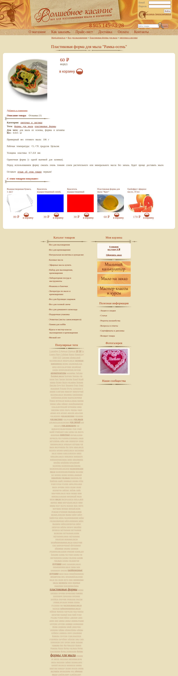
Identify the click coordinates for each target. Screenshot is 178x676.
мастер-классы (67, 499)
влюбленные (77, 394)
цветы (53, 662)
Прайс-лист (84, 32)
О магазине (37, 32)
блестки (53, 385)
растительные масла (72, 605)
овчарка (67, 548)
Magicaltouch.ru (58, 37)
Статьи (103, 315)
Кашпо (71, 354)
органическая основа (57, 551)
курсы (58, 484)
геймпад (64, 404)
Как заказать (60, 32)
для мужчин (68, 419)
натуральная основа (71, 533)
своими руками (77, 621)
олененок (74, 548)
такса (77, 639)
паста (61, 573)
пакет (64, 564)
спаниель (63, 633)
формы (80, 651)
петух (66, 580)
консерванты (78, 459)
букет (76, 385)
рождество (68, 611)
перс (63, 576)
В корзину (67, 71)
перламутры (55, 576)
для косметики (67, 416)
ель (76, 432)
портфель (54, 599)
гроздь (67, 410)
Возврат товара (107, 336)
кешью (60, 453)
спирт (69, 633)
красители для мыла (60, 477)
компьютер (78, 456)
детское (64, 413)
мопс (76, 505)
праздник (62, 599)
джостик (71, 413)
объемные (59, 548)
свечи (51, 621)
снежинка (54, 630)
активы (65, 364)
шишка (79, 665)
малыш (74, 493)
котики (64, 475)
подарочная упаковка (74, 593)
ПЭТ (59, 357)
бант (57, 379)
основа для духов (66, 554)
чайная (68, 662)
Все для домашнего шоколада (63, 309)
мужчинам (63, 511)
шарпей (55, 665)
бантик (62, 379)
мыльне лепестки (58, 514)
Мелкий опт (55, 337)
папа (78, 567)
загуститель (54, 441)
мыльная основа (75, 511)
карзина (60, 450)
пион (70, 583)
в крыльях (77, 388)
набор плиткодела (68, 524)
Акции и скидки (108, 310)
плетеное (54, 593)
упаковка (55, 645)
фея (65, 645)
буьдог (69, 388)
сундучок (63, 636)
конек (70, 459)
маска (79, 496)
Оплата (123, 32)
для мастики (56, 419)
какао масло (78, 447)
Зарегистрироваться (163, 14)
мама (80, 493)
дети (58, 413)
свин (56, 621)
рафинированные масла (70, 608)
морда (80, 505)
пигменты (63, 583)
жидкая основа (76, 435)
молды (63, 505)
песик (60, 580)
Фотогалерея (114, 343)
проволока (71, 599)
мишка (52, 505)
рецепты (60, 611)
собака (61, 630)
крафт (60, 481)
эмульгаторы (65, 671)
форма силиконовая (68, 651)
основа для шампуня (70, 560)
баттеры (69, 379)
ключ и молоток (69, 453)
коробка (57, 462)
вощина (80, 400)
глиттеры (55, 410)
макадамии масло (59, 493)
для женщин (55, 416)
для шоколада (68, 425)
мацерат (54, 502)
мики (60, 502)
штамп (68, 668)
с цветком (74, 617)
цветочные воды (75, 659)
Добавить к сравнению (17, 110)
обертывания (75, 545)
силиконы (62, 627)
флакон (78, 645)
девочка (73, 410)
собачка (80, 630)
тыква (72, 642)
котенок (58, 475)
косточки (79, 472)
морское (64, 508)
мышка (68, 514)
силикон (69, 624)
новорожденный (63, 545)
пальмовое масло (74, 564)
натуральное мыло (61, 536)
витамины (68, 394)
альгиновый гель (75, 364)
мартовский (71, 496)
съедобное (63, 639)
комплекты (69, 456)
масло (58, 499)
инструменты (60, 447)
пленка (80, 590)
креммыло (68, 481)
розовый (63, 614)
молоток (70, 505)
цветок (56, 659)
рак (61, 605)
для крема (79, 416)
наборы (63, 527)
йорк (71, 447)
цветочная (64, 659)
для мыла (78, 419)
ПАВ (55, 357)
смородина (76, 627)
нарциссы (56, 530)
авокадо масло (68, 360)
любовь (73, 490)
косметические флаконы (65, 472)
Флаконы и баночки (58, 286)
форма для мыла (70, 648)
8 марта (52, 354)
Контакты (141, 32)
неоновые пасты (71, 539)
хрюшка (79, 656)
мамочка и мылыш (59, 496)
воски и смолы (71, 400)
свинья (68, 621)
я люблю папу (75, 674)
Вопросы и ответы (109, 326)
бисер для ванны (69, 382)
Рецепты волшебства (110, 320)
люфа (78, 490)
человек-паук (76, 662)
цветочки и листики (128, 37)
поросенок (67, 596)
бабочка (79, 373)
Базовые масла (56, 260)
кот (52, 475)
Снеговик (66, 357)
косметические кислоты (60, 468)
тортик (67, 642)
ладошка (60, 487)
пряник (70, 602)
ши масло (62, 665)
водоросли (60, 400)
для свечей (75, 422)
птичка (77, 602)
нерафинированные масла (61, 542)
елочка (71, 432)
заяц (67, 441)
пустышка (55, 605)
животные (65, 435)
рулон (79, 614)
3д (83, 351)
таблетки (71, 639)
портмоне (76, 596)
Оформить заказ (114, 255)
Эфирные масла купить (60, 265)
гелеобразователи (76, 404)
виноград (68, 391)
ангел (54, 367)
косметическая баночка (70, 465)
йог (67, 447)
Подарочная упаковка (59, 314)
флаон (60, 648)
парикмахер (55, 570)
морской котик (74, 508)
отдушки (56, 563)
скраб (69, 627)
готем (61, 410)
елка (66, 432)
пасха (66, 573)
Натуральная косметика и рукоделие (66, 254)
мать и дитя (78, 499)
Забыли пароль (149, 14)
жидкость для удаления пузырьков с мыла (66, 438)
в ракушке (60, 391)
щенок (80, 668)
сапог (80, 617)
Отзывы (33, 115)
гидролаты (72, 407)
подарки (61, 593)
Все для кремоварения (59, 250)
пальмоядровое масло (61, 567)
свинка (62, 621)
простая (79, 599)
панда (73, 567)
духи (74, 429)
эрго (72, 671)
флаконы (53, 648)
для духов (79, 413)
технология (55, 642)
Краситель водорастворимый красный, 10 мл (75, 192)
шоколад (61, 668)
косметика (57, 465)
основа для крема (69, 558)
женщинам (55, 435)
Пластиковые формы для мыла (103, 37)
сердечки (53, 624)
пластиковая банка (71, 586)
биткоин (79, 382)
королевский (75, 462)
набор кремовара (71, 521)
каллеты (52, 450)
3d (80, 351)
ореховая (70, 551)
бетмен (59, 382)
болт (63, 385)
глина (79, 407)
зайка (62, 441)
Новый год (79, 354)
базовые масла (57, 376)
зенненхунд (73, 441)
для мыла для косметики (59, 422)
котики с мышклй (75, 475)
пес (56, 580)
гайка (58, 404)
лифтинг (65, 490)
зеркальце (68, 444)
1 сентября (53, 351)
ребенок (53, 611)
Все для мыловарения (77, 37)
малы (68, 493)
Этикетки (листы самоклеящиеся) (65, 319)
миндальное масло (70, 502)
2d (77, 351)
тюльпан (79, 642)
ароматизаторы (58, 373)
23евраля (71, 351)
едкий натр (59, 432)
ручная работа (63, 617)
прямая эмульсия (60, 602)
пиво (71, 580)
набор (74, 514)
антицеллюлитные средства (70, 370)
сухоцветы (54, 639)
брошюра (69, 385)
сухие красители (74, 636)
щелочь (75, 668)
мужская (55, 511)
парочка (64, 570)
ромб (74, 614)
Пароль (143, 6)
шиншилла (71, 665)
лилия (78, 487)
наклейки (77, 527)
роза (75, 611)
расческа (56, 608)
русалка (54, 617)
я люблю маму (63, 674)
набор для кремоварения (68, 518)
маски (52, 499)
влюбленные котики (59, 397)
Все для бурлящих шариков (62, 299)
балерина (68, 376)
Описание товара (16, 115)
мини (80, 502)
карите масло (68, 450)
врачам (53, 404)
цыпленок (61, 662)
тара (82, 639)
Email (142, 3)
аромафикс (71, 373)
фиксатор (71, 645)
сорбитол (54, 633)
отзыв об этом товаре (30, 171)
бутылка (63, 388)
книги (79, 453)
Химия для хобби (57, 324)
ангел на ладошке (64, 367)
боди (59, 385)
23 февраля (62, 351)
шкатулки (53, 668)
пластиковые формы (45, 126)
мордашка (57, 508)
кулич (53, 484)
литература (57, 490)
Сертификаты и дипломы (112, 330)
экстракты (55, 671)
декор (79, 410)
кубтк (81, 481)
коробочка (65, 462)
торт (62, 642)
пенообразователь (76, 573)
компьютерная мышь (58, 459)
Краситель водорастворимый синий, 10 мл (49, 192)
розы (70, 614)
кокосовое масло (57, 456)
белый (75, 379)
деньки (53, 413)
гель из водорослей (59, 407)
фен (61, 645)
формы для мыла (23, 126)
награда (70, 527)
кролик (75, 481)
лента (67, 487)
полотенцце (57, 596)
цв (52, 659)
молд (58, 505)
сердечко (61, 624)
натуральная (65, 530)
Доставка (105, 32)
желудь (80, 432)
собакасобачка (70, 630)
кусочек (65, 484)
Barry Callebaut (62, 354)
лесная (72, 487)
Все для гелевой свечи (59, 304)
